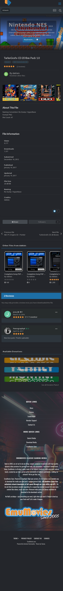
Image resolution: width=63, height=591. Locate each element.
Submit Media (31, 438)
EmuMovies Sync (31, 446)
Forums (31, 412)
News (31, 408)
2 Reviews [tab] (9, 295)
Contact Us (31, 424)
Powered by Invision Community (26, 544)
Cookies (47, 538)
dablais (16, 73)
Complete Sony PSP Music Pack (17, 274)
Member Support (31, 420)
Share (15, 222)
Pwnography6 (19, 328)
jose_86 (16, 312)
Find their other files (17, 75)
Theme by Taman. (40, 544)
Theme (16, 538)
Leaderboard (31, 416)
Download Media (31, 442)
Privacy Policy (26, 538)
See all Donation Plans (50, 385)
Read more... (31, 39)
